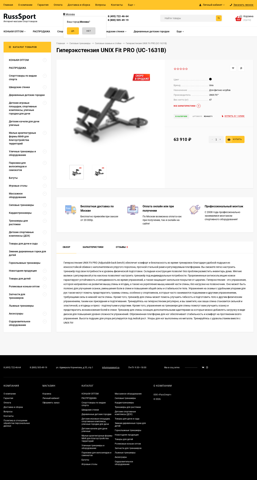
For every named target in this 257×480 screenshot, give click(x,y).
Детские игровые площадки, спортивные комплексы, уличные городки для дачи (96, 421)
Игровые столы (89, 464)
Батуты (85, 460)
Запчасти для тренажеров (128, 448)
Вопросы (100, 4)
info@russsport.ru (110, 367)
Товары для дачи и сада (127, 419)
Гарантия (43, 4)
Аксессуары (121, 457)
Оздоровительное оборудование (124, 463)
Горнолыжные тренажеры (128, 430)
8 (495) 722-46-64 (118, 16)
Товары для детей (124, 439)
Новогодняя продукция (127, 435)
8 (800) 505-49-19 (118, 20)
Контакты (117, 4)
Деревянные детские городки (96, 414)
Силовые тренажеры (125, 398)
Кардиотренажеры (124, 402)
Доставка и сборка (79, 4)
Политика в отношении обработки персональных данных (17, 423)
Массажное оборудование (128, 393)
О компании (25, 4)
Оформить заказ (50, 402)
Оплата (58, 4)
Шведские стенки (90, 410)
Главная (8, 4)
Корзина (46, 393)
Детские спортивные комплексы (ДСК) (125, 413)
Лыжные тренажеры (125, 452)
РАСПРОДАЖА (89, 398)
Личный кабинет (50, 398)
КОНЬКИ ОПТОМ (90, 393)
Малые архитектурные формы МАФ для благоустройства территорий (97, 438)
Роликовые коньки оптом (128, 443)
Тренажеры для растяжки (128, 407)
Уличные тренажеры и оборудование (93, 446)
